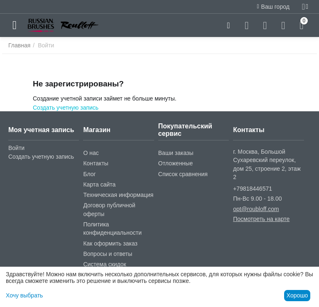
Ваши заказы (176, 153)
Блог (89, 174)
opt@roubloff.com (256, 209)
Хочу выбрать (24, 295)
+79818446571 (252, 188)
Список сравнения (183, 174)
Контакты (95, 163)
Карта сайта (99, 184)
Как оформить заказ (110, 243)
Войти (16, 148)
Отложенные (175, 163)
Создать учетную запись (65, 107)
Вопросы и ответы (107, 254)
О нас (90, 153)
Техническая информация (118, 195)
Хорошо (297, 295)
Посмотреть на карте (261, 219)
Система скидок (104, 264)
